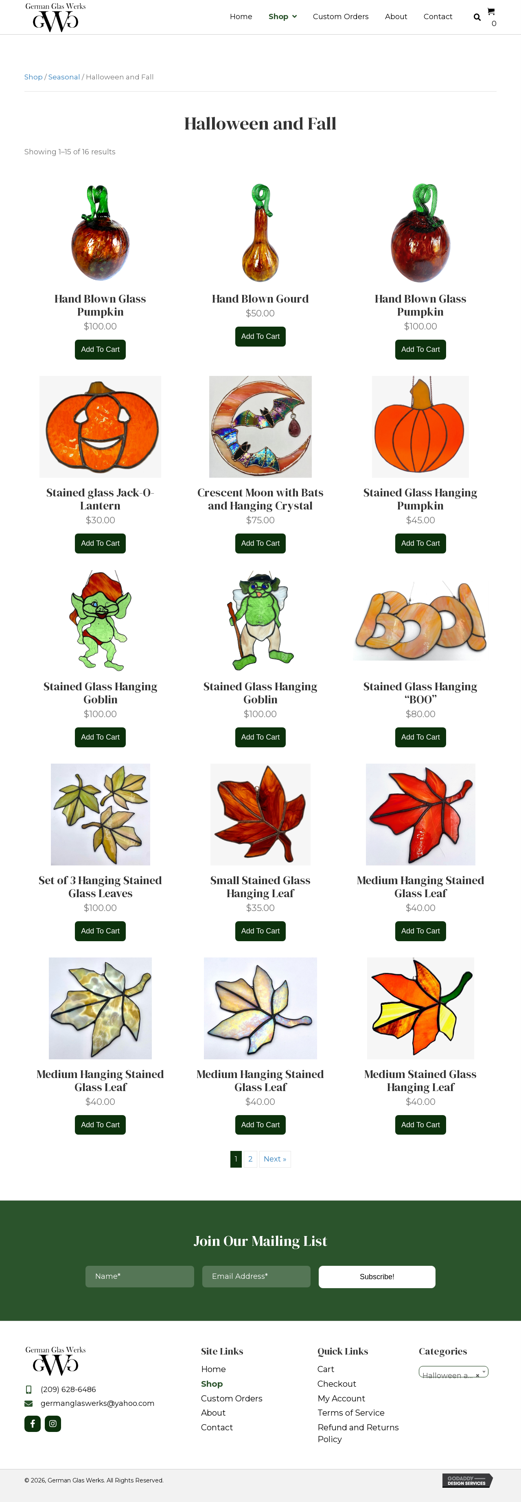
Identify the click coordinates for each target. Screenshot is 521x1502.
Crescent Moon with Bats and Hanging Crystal (260, 499)
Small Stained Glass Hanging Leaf (260, 886)
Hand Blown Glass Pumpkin (100, 305)
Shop (33, 77)
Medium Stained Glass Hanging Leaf (420, 1080)
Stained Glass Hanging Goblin (101, 693)
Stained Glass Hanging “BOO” (420, 693)
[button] (32, 1424)
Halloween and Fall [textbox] (455, 1375)
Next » (275, 1159)
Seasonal (64, 77)
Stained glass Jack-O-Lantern (100, 499)
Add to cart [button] (100, 349)
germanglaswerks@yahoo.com (98, 1403)
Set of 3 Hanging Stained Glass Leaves (100, 886)
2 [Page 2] (250, 1159)
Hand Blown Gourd (260, 298)
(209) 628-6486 (68, 1389)
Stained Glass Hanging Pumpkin (420, 499)
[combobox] (453, 1371)
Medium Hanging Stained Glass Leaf (420, 886)
